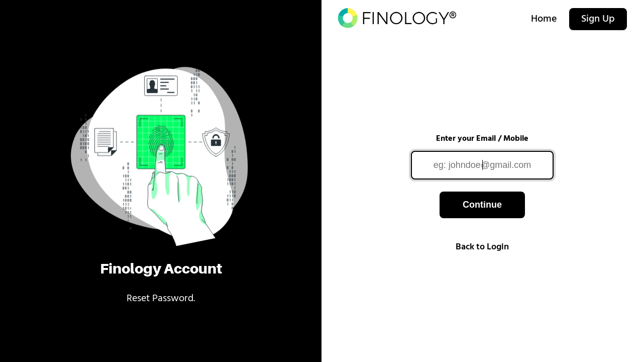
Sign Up (598, 19)
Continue (482, 205)
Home (544, 19)
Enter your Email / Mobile (482, 139)
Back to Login (482, 247)
